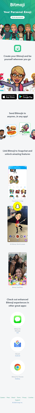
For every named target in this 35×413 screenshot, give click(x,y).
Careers (2, 397)
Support (17, 400)
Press (8, 397)
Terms (19, 397)
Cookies (30, 397)
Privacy (24, 397)
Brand (13, 397)
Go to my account (17, 17)
